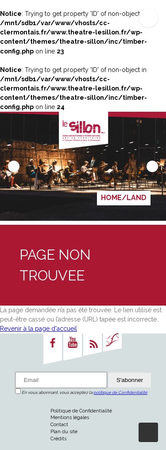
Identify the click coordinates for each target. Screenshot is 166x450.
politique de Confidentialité (120, 392)
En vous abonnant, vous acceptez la (81, 392)
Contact (59, 424)
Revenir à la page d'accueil (38, 328)
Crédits (58, 438)
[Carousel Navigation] (83, 166)
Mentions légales (69, 417)
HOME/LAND (124, 197)
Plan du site (63, 431)
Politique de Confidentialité (81, 410)
